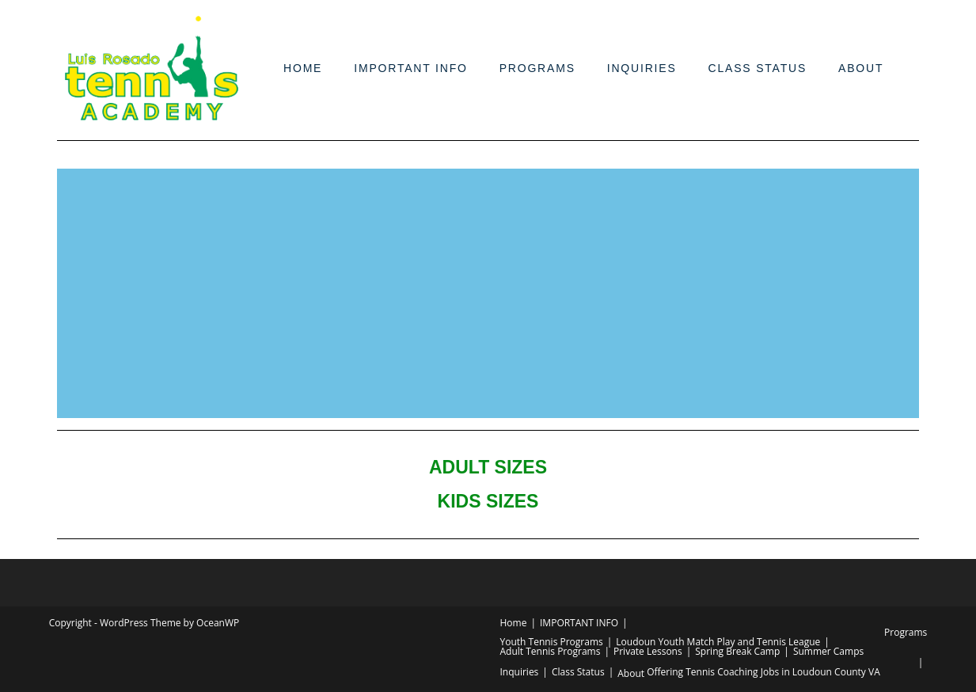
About (860, 68)
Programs (537, 68)
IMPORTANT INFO (410, 68)
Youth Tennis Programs (551, 641)
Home (302, 68)
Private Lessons (647, 651)
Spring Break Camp (737, 651)
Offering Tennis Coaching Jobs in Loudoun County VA (763, 672)
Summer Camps (828, 651)
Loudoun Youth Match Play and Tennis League (718, 641)
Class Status (757, 68)
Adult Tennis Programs (550, 651)
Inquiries (642, 68)
